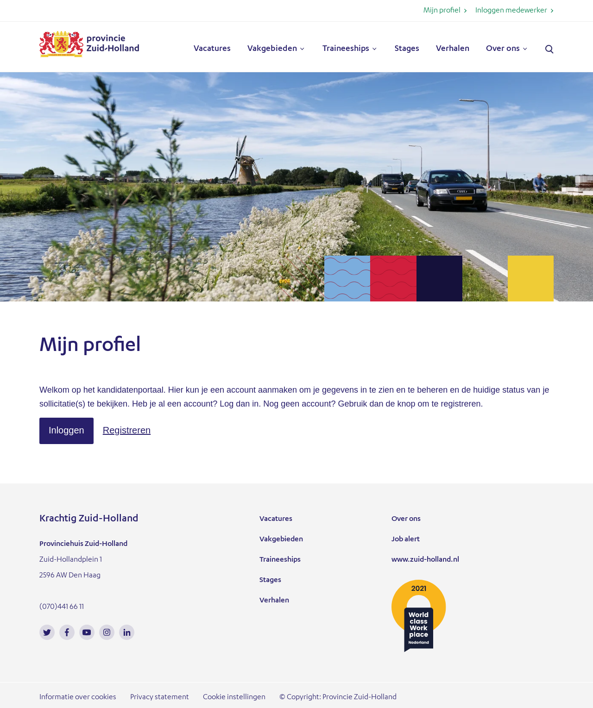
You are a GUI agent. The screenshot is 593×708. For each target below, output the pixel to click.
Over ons (503, 49)
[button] (66, 431)
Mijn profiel (442, 11)
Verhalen (452, 49)
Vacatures (212, 49)
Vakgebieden (272, 49)
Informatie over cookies (77, 698)
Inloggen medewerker (511, 11)
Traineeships (345, 49)
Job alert (405, 540)
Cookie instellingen (234, 698)
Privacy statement (159, 698)
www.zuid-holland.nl (425, 560)
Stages (407, 49)
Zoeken (549, 49)
